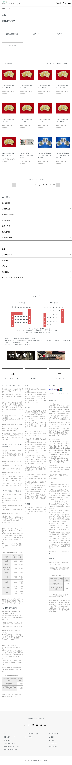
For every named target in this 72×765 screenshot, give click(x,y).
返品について (6, 741)
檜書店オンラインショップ (36, 719)
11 (46, 185)
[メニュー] (69, 3)
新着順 (65, 63)
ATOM (30, 738)
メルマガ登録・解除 (30, 735)
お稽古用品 (6, 261)
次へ (57, 185)
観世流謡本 (6, 203)
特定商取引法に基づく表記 (10, 747)
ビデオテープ (7, 255)
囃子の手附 (6, 227)
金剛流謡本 (6, 209)
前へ (14, 185)
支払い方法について (8, 744)
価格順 (59, 63)
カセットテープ (8, 238)
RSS (26, 738)
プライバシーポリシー (8, 750)
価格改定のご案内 (8, 22)
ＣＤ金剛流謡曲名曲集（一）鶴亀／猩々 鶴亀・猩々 (44, 156)
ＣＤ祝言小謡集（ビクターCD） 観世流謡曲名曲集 (27, 156)
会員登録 (50, 738)
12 (50, 185)
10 (43, 185)
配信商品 (5, 272)
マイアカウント (52, 735)
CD (8, 9)
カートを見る (51, 744)
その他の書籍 (7, 220)
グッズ (4, 267)
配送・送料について (8, 738)
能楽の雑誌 (6, 232)
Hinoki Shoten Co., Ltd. (36, 761)
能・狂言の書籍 (8, 214)
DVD (3, 249)
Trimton (45, 761)
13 (53, 185)
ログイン (50, 741)
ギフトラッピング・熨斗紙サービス (15, 278)
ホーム (3, 9)
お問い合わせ (51, 747)
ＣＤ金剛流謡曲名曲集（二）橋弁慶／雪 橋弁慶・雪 (62, 156)
